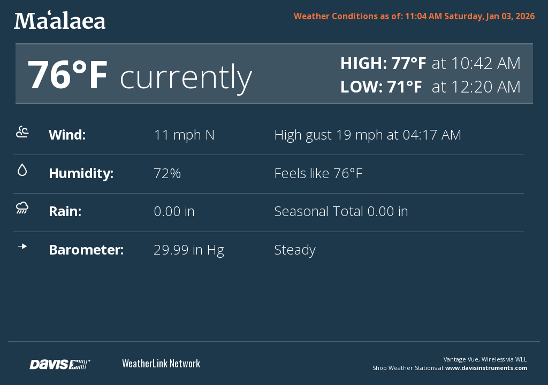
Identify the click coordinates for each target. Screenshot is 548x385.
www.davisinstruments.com (486, 368)
